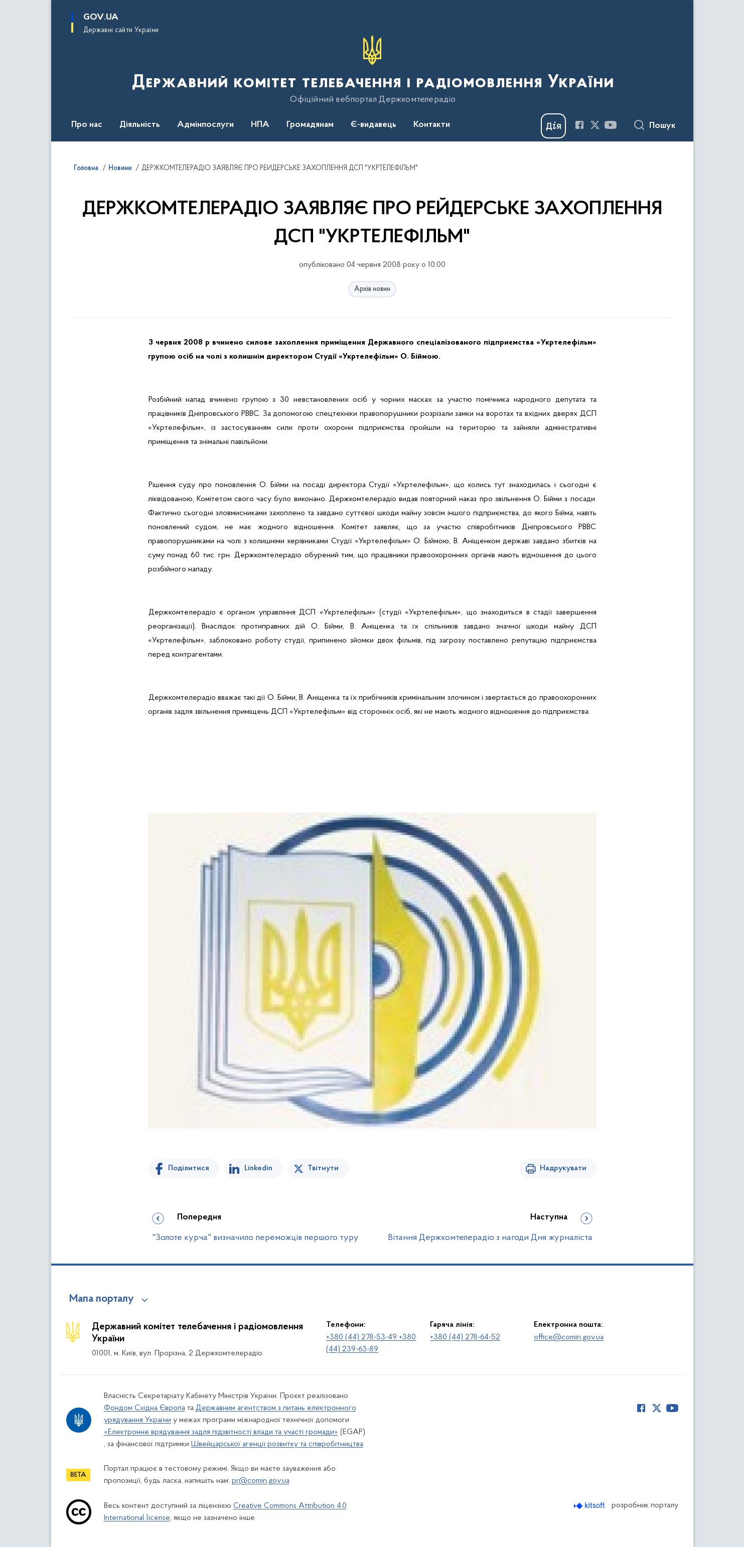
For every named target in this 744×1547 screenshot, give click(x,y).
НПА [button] (260, 124)
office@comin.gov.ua (569, 1337)
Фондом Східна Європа (144, 1408)
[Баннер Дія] (553, 125)
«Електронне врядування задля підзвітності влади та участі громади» (221, 1432)
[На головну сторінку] (372, 69)
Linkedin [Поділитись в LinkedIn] (258, 1168)
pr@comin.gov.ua (260, 1481)
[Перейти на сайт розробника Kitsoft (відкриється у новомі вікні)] (590, 1505)
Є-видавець (373, 124)
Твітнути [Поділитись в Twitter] (323, 1168)
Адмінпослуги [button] (205, 124)
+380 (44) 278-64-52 (465, 1337)
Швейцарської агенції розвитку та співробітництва (277, 1444)
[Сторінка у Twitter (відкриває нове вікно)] (595, 125)
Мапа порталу (101, 1299)
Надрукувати (563, 1168)
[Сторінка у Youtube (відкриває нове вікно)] (611, 125)
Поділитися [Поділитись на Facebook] (188, 1168)
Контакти (431, 124)
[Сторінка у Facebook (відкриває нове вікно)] (579, 125)
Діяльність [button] (139, 124)
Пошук (662, 125)
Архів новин (372, 289)
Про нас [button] (86, 124)
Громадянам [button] (310, 124)
